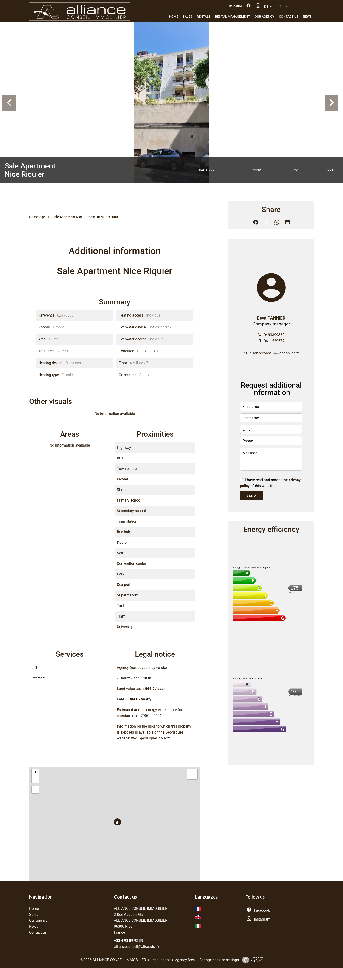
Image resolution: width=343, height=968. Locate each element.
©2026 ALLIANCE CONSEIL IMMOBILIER (113, 960)
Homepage (37, 217)
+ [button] (35, 772)
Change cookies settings (219, 960)
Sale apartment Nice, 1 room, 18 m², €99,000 (85, 217)
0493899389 (274, 335)
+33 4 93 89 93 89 (128, 940)
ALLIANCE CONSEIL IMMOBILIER (140, 908)
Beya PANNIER (271, 318)
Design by (251, 960)
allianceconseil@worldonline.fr (274, 353)
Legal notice (160, 960)
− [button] (35, 779)
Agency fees (185, 960)
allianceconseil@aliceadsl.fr (136, 946)
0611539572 (274, 341)
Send (251, 495)
